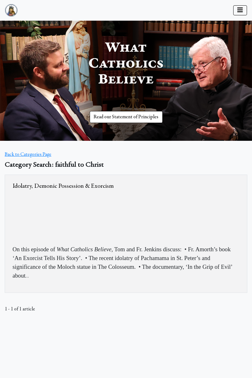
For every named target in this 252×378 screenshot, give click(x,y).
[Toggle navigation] (240, 10)
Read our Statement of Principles (126, 117)
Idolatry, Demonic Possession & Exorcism (63, 186)
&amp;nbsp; (59, 216)
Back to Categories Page (28, 154)
